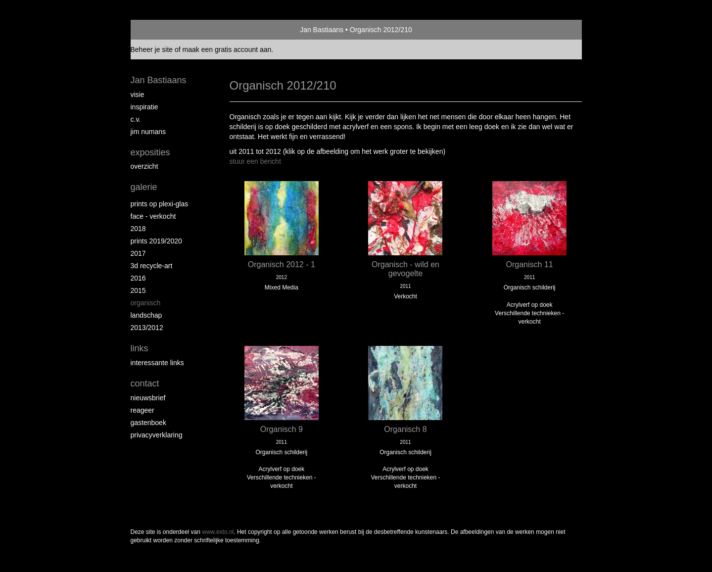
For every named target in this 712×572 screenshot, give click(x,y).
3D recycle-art (152, 266)
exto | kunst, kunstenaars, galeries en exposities (159, 30)
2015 (138, 290)
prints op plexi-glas (160, 204)
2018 (138, 229)
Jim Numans (148, 132)
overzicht (144, 166)
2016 (138, 278)
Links (139, 348)
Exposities (150, 152)
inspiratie (144, 107)
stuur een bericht (255, 161)
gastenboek (148, 423)
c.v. (136, 119)
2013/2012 (147, 328)
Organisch (146, 303)
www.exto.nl (218, 531)
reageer (142, 410)
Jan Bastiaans (321, 30)
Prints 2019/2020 (156, 241)
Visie (137, 94)
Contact (145, 383)
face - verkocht (153, 216)
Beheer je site (152, 49)
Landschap (146, 315)
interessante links (157, 363)
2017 (138, 253)
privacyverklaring (157, 435)
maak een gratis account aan (227, 49)
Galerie (144, 187)
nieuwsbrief (148, 398)
